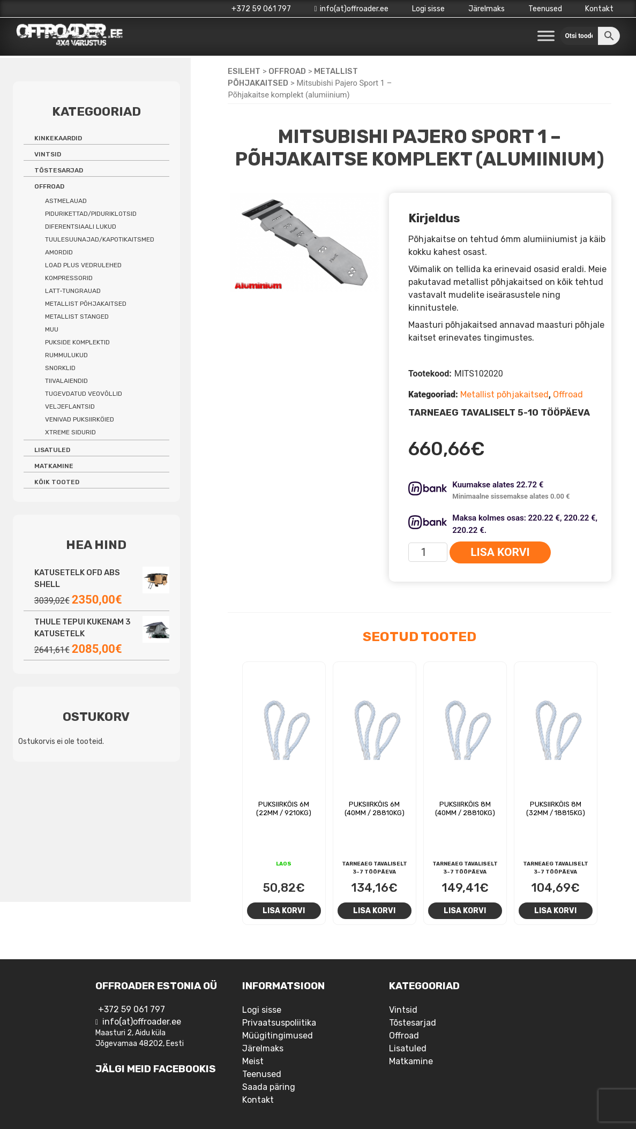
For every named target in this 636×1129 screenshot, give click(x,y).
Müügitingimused (277, 1035)
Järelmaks (486, 8)
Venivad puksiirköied (79, 419)
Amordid (59, 252)
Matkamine (53, 466)
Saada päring (268, 1087)
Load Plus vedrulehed (83, 265)
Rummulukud (66, 355)
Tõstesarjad (58, 170)
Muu (51, 329)
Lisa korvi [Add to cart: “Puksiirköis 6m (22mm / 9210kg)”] (284, 910)
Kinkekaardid (58, 138)
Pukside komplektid (77, 342)
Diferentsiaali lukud (80, 226)
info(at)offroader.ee (351, 8)
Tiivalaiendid (66, 381)
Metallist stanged (77, 316)
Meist (253, 1061)
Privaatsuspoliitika (279, 1023)
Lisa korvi (499, 552)
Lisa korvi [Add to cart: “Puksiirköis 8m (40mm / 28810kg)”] (465, 910)
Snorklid (60, 368)
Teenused (545, 8)
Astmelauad (66, 201)
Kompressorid (69, 278)
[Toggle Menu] (546, 36)
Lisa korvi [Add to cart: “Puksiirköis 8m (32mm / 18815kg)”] (555, 910)
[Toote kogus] (427, 552)
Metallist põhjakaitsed (504, 394)
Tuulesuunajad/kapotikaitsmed (99, 239)
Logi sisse (428, 8)
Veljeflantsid (70, 406)
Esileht (244, 71)
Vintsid (47, 154)
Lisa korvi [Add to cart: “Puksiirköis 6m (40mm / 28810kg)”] (374, 910)
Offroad (287, 71)
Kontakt (599, 8)
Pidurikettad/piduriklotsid (91, 213)
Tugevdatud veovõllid (83, 393)
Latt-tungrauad (73, 291)
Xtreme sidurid (70, 432)
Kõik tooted (56, 482)
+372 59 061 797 (261, 8)
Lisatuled (52, 450)
